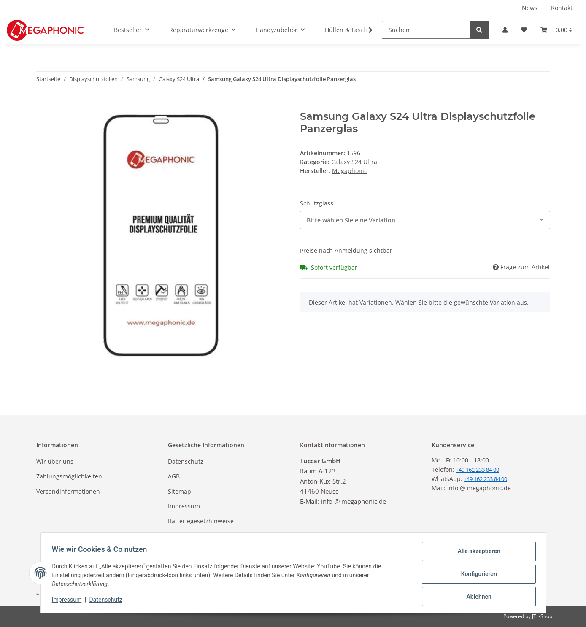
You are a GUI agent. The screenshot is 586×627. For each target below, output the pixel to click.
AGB (174, 476)
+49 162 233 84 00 (485, 479)
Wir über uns (54, 461)
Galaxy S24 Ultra (354, 162)
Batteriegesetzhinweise (201, 521)
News (529, 8)
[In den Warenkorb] (43, 106)
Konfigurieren (477, 575)
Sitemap (179, 491)
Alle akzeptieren (477, 553)
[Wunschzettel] (524, 29)
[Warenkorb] (556, 29)
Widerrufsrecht (189, 536)
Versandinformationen (68, 491)
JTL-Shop (542, 616)
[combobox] (425, 220)
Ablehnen (476, 597)
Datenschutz (185, 461)
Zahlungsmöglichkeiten (69, 476)
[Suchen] (426, 30)
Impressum (184, 506)
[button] (505, 29)
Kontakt (561, 8)
